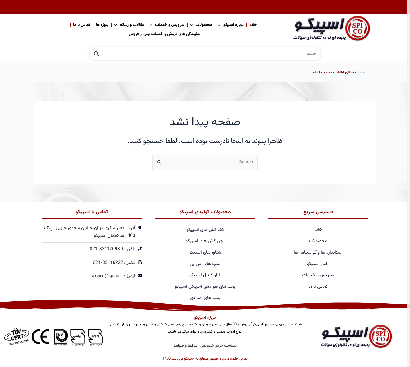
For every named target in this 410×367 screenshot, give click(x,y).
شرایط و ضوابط (185, 346)
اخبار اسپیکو (318, 264)
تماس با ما (81, 25)
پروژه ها (102, 25)
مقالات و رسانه (129, 25)
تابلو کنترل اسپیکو (205, 275)
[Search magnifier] (96, 54)
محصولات (201, 25)
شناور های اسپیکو (205, 252)
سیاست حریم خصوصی (218, 346)
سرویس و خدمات (167, 25)
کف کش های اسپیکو (205, 229)
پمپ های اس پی (205, 264)
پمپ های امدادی (205, 298)
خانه (253, 25)
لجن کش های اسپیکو (205, 241)
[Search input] (210, 54)
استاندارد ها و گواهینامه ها (318, 252)
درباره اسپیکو (231, 25)
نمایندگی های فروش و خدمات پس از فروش (164, 34)
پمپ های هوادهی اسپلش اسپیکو (205, 286)
